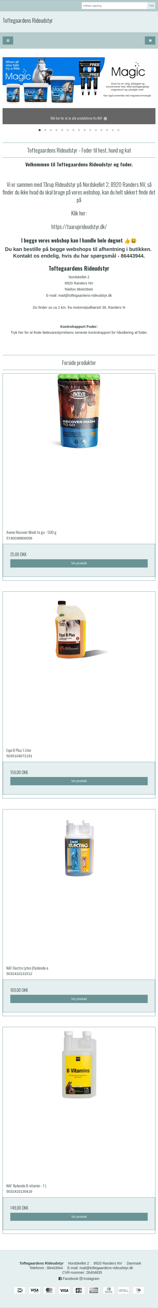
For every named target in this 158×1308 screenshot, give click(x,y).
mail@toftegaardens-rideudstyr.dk (106, 1268)
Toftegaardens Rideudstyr (28, 20)
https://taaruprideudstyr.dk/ (79, 226)
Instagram (89, 1279)
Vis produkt (79, 563)
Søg (151, 5)
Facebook (68, 1279)
